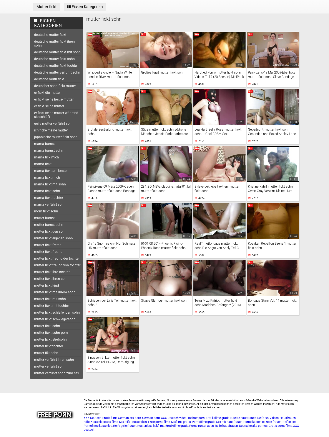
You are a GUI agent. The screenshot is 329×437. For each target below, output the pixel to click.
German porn (151, 418)
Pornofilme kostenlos (98, 425)
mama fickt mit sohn (50, 184)
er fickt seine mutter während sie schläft (56, 115)
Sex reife (124, 422)
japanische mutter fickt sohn (56, 137)
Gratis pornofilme (280, 425)
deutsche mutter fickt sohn (54, 59)
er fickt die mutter (47, 93)
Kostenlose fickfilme (150, 425)
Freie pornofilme (159, 422)
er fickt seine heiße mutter (53, 99)
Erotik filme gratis (217, 418)
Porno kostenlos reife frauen (262, 422)
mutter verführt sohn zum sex (56, 373)
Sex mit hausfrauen (229, 422)
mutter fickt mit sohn (50, 299)
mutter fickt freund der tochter (57, 258)
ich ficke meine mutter (51, 130)
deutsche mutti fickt (49, 79)
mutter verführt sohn (49, 366)
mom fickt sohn (46, 211)
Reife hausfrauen (226, 425)
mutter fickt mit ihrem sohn (54, 292)
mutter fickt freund (48, 252)
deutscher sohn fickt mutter (55, 86)
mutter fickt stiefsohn (50, 339)
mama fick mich (46, 157)
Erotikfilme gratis (176, 425)
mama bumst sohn (48, 150)
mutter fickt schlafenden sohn (57, 312)
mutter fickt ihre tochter (52, 272)
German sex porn (129, 418)
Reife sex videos (268, 418)
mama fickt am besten (51, 171)
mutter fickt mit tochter (51, 306)
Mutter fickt (139, 422)
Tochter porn (196, 418)
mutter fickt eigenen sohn (53, 238)
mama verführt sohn (49, 204)
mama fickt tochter (48, 198)
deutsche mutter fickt (50, 35)
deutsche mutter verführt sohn (57, 72)
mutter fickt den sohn (50, 231)
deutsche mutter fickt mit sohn (57, 52)
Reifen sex (289, 422)
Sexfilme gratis (181, 422)
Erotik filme (109, 418)
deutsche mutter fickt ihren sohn (54, 43)
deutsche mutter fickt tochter (56, 66)
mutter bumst (44, 218)
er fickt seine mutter (49, 106)
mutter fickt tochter (48, 346)
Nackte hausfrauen (243, 418)
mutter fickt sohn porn (51, 333)
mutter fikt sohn (46, 353)
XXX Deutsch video (173, 418)
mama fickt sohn (47, 191)
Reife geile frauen (124, 425)
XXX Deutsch (92, 418)
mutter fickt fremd (47, 245)
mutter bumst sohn (48, 225)
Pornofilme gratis (203, 422)
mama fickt (43, 164)
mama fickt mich (47, 177)
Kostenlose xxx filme (104, 422)
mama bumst (44, 144)
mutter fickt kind (46, 285)
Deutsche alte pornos (253, 425)
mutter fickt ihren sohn (51, 279)
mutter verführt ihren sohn (54, 360)
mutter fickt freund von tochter (57, 265)
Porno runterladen (201, 425)
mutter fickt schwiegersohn (54, 319)
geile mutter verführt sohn (53, 123)
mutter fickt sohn (47, 326)
